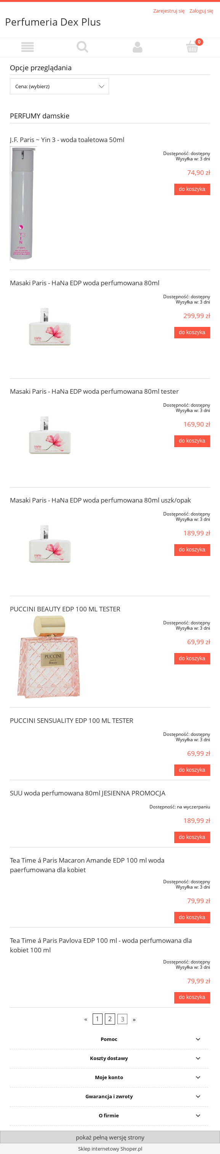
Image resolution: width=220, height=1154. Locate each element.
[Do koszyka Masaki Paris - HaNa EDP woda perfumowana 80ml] (192, 332)
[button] (27, 47)
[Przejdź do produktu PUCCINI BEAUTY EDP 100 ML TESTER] (50, 657)
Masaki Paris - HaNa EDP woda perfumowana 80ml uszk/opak (100, 500)
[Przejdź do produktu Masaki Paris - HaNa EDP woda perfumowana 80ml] (50, 329)
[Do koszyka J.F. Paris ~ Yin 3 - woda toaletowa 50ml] (192, 189)
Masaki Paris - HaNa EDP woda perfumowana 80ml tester (94, 391)
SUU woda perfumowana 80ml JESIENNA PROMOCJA (87, 793)
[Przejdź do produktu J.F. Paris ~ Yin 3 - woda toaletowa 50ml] (50, 203)
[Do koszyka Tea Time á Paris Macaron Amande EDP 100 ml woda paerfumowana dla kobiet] (192, 917)
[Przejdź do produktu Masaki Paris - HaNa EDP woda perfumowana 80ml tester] (50, 438)
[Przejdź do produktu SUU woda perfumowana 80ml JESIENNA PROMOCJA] (50, 805)
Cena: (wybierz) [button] (32, 86)
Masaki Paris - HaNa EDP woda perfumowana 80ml (84, 282)
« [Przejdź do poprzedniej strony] (85, 1019)
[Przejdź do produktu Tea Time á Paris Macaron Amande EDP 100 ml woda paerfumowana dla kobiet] (50, 880)
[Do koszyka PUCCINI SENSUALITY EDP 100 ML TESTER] (192, 770)
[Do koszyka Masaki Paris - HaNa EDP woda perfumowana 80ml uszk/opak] (192, 550)
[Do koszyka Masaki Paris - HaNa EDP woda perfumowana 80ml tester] (192, 441)
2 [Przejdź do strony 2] (110, 1019)
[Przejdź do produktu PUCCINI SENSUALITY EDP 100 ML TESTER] (50, 733)
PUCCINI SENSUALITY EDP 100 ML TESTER (71, 720)
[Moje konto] (138, 47)
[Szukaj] (82, 46)
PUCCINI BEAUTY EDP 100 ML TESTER (65, 608)
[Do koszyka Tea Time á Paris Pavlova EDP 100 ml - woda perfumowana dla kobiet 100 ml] (192, 998)
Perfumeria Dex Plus (53, 22)
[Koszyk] (192, 46)
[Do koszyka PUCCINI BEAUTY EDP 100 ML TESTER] (192, 658)
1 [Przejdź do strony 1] (97, 1019)
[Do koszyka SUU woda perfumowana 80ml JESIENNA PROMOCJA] (192, 837)
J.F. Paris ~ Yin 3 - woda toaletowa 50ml (67, 139)
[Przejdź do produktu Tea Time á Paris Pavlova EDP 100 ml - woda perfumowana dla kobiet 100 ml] (50, 960)
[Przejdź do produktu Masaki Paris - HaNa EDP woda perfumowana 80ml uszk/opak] (50, 547)
